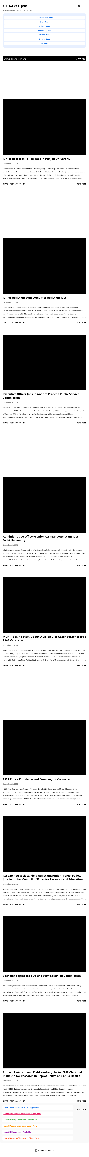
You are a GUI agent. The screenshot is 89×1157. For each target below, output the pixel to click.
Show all (80, 59)
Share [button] (5, 184)
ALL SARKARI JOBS (15, 6)
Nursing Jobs (44, 39)
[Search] (79, 6)
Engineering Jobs (44, 30)
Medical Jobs (44, 35)
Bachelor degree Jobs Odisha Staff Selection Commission (42, 976)
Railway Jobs (44, 26)
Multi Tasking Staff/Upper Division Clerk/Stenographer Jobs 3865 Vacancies (44, 638)
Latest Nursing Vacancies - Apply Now (20, 1120)
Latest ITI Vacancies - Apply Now (17, 1132)
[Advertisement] (44, 83)
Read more (81, 184)
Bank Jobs (44, 22)
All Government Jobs (44, 18)
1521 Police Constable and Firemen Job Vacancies (36, 779)
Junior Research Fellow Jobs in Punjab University (36, 159)
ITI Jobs (44, 43)
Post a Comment (17, 184)
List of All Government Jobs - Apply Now (21, 1107)
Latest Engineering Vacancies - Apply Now (22, 1114)
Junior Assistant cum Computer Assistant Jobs (35, 297)
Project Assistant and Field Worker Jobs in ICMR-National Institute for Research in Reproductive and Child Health (42, 1074)
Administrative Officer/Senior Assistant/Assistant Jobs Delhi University (41, 538)
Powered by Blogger (44, 1150)
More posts (81, 1110)
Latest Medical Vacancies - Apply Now (20, 1126)
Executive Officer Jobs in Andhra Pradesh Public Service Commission (41, 396)
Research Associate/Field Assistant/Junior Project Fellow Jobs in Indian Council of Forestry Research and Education (43, 877)
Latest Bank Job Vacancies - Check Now (21, 1138)
